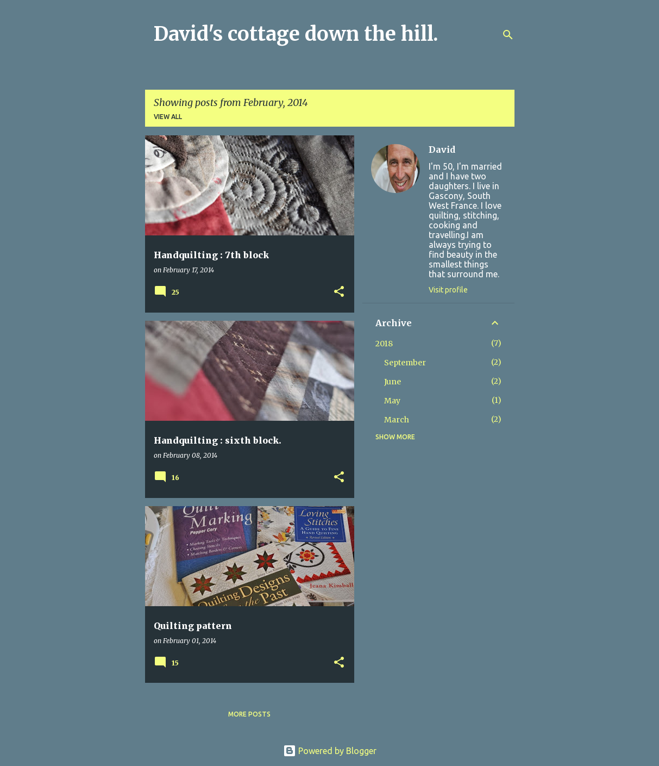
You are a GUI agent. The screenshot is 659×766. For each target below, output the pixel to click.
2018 (384, 343)
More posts (249, 714)
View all (168, 116)
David (442, 149)
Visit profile (448, 289)
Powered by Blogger (329, 751)
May (392, 401)
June (392, 382)
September (405, 363)
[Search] (507, 35)
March (396, 420)
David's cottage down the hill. (296, 34)
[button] (339, 292)
